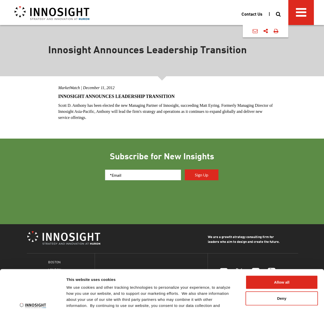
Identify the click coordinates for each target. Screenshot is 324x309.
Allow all (282, 249)
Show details (265, 299)
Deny (282, 265)
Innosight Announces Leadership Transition (116, 96)
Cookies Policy (183, 278)
